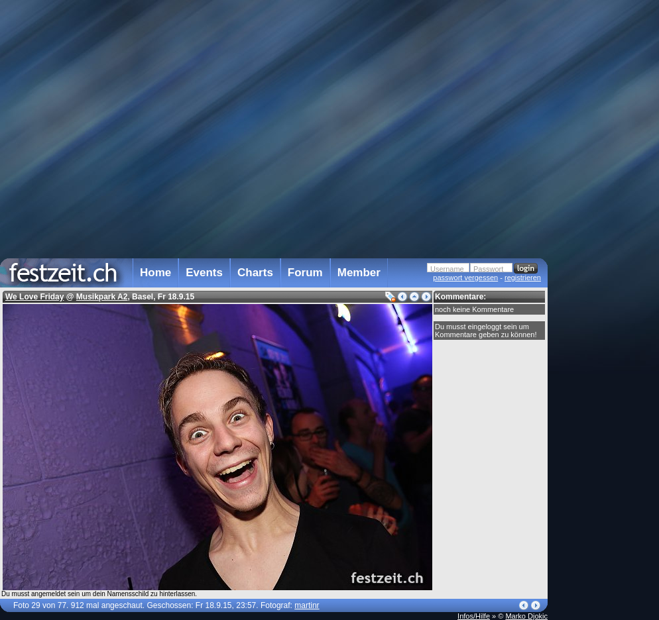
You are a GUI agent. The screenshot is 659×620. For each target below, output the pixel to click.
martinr (306, 605)
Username (447, 269)
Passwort (488, 269)
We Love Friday (34, 296)
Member (359, 272)
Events (204, 272)
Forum (305, 272)
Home (155, 272)
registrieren (523, 278)
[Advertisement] (606, 267)
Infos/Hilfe (473, 616)
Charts (255, 272)
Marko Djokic (526, 616)
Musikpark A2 (102, 296)
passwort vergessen (465, 278)
